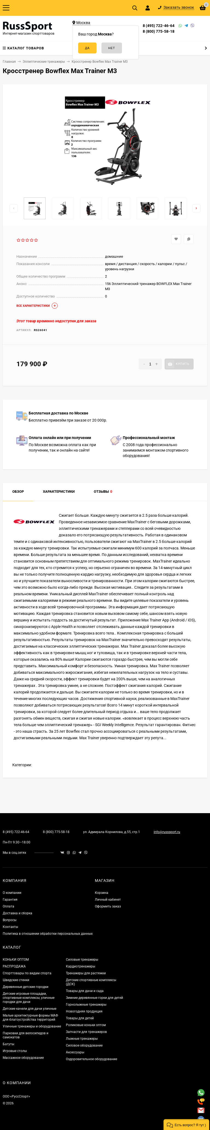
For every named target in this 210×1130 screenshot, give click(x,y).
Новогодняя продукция (84, 1011)
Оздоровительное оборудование (91, 1059)
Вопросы (9, 920)
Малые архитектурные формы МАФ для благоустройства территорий (30, 1017)
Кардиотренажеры (80, 966)
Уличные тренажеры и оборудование (32, 1026)
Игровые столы (15, 1051)
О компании (12, 893)
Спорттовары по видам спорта (27, 973)
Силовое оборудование (84, 1045)
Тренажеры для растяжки (86, 973)
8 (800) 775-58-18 (158, 31)
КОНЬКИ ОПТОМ (16, 959)
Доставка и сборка (17, 913)
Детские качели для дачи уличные (29, 1009)
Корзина (101, 893)
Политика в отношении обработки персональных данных (48, 934)
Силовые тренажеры (82, 959)
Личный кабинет (108, 899)
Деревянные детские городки (25, 987)
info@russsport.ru (167, 832)
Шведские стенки (16, 980)
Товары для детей (80, 1018)
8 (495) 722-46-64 (158, 25)
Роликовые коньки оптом (86, 1025)
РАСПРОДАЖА (14, 966)
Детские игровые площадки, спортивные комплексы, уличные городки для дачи (28, 998)
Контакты (10, 927)
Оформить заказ (108, 906)
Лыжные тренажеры (82, 1039)
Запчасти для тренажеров (86, 1032)
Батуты (8, 1044)
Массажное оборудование (23, 1058)
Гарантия (10, 899)
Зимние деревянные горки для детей (94, 998)
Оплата (8, 906)
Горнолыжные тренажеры (86, 1004)
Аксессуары (75, 1052)
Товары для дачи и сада (85, 991)
